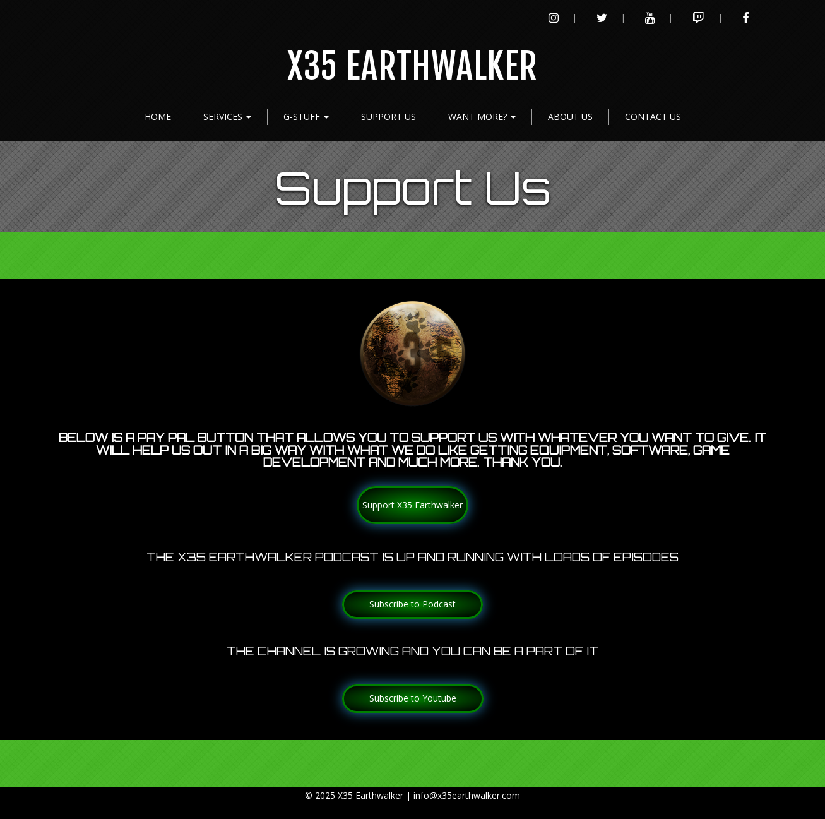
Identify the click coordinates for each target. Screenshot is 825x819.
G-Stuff (306, 117)
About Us (570, 117)
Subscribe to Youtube (412, 698)
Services (227, 117)
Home (158, 117)
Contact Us (653, 117)
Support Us (388, 117)
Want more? (482, 117)
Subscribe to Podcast (412, 604)
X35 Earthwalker (412, 66)
